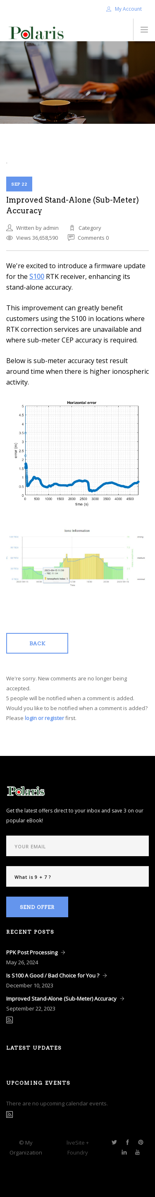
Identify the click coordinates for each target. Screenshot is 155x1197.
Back (37, 643)
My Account (124, 8)
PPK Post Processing (31, 952)
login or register (44, 718)
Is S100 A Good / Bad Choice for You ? (52, 975)
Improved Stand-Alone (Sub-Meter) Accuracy (61, 998)
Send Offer (37, 907)
